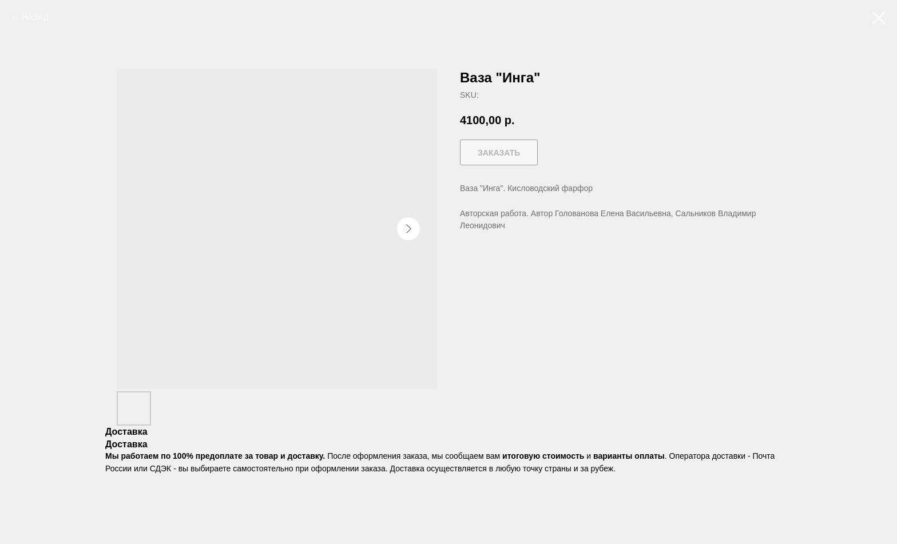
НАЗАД (35, 17)
